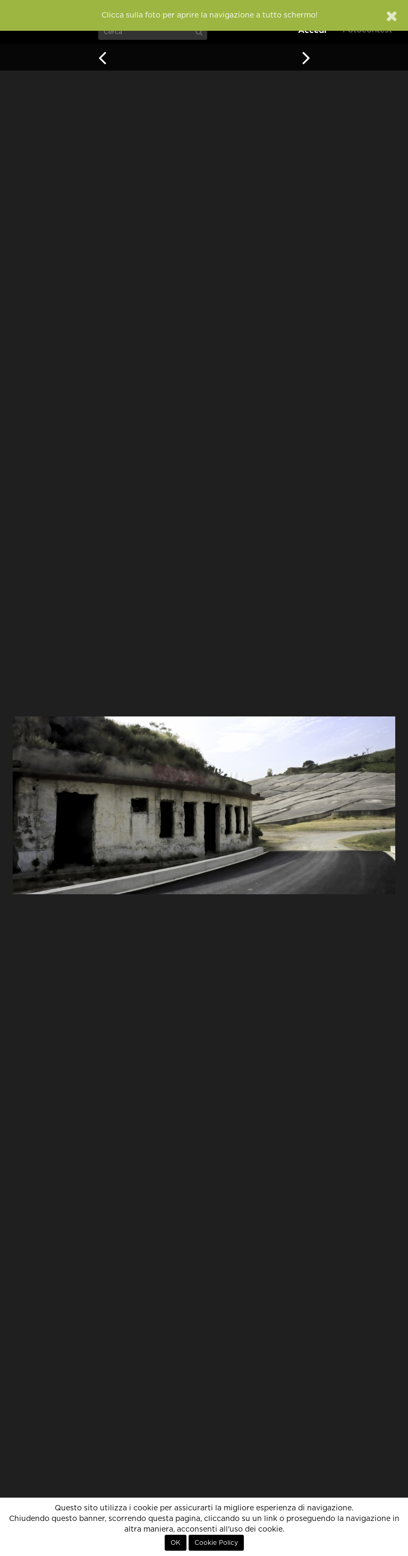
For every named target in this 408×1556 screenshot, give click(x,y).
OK (176, 1543)
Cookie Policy (216, 1543)
